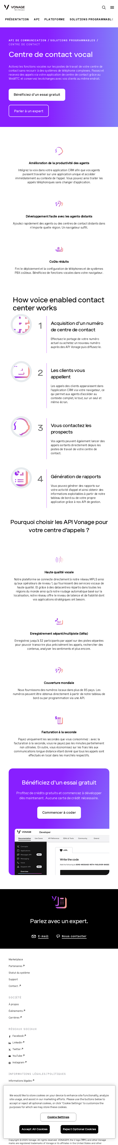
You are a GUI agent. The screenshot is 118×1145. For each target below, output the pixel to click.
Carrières (14, 1017)
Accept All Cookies (35, 1129)
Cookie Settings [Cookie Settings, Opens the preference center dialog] (58, 1117)
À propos (14, 1004)
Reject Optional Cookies (79, 1129)
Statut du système (19, 972)
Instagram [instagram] (18, 1062)
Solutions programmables (93, 19)
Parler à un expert (28, 111)
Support (13, 979)
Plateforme (54, 19)
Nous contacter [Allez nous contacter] (74, 936)
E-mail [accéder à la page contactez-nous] (43, 936)
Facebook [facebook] (18, 1036)
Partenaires (15, 966)
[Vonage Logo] (14, 8)
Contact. (14, 986)
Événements (16, 1011)
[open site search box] (104, 7)
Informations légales (20, 1080)
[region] (59, 1112)
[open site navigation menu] (112, 7)
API (36, 19)
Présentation (17, 19)
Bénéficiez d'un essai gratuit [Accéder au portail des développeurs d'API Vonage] (37, 95)
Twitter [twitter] (16, 1049)
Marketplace (16, 959)
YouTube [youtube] (17, 1055)
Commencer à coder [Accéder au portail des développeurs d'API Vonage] (59, 812)
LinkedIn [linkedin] (17, 1042)
